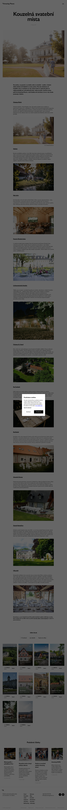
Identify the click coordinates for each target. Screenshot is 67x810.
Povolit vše (38, 411)
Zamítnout (28, 411)
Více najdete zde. (38, 405)
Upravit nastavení (27, 407)
